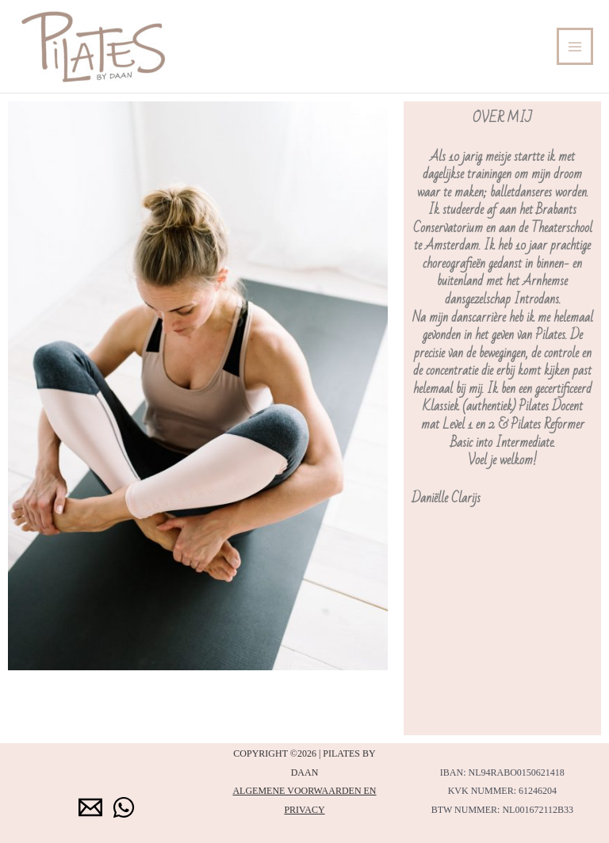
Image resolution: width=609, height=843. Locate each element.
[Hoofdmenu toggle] (575, 46)
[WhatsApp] (124, 807)
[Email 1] (90, 807)
